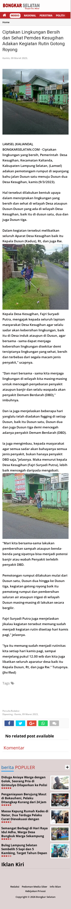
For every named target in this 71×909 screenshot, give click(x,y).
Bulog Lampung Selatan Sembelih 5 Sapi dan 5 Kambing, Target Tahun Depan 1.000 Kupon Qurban (24, 851)
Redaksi (14, 886)
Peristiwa (46, 15)
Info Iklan (55, 886)
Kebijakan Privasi (35, 891)
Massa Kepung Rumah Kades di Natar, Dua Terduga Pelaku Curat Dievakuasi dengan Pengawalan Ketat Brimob (24, 817)
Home (5, 22)
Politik (60, 15)
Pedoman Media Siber (34, 886)
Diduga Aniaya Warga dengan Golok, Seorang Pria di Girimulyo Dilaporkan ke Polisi (24, 781)
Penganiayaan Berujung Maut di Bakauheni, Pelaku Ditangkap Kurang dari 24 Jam (23, 798)
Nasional (30, 15)
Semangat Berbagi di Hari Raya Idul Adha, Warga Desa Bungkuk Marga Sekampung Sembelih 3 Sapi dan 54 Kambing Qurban (24, 836)
